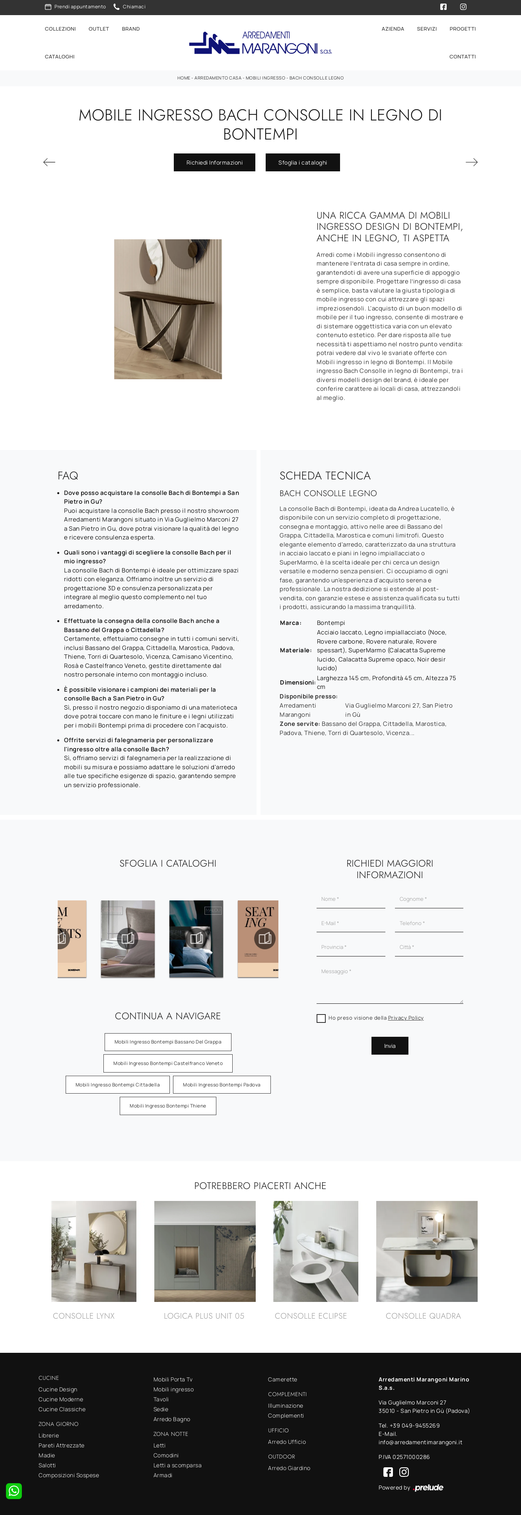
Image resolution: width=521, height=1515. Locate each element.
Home (184, 78)
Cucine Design (58, 1389)
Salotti (47, 1465)
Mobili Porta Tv (173, 1379)
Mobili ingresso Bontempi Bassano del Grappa (168, 1041)
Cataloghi (60, 56)
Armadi (163, 1475)
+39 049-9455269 (415, 1425)
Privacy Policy (406, 1017)
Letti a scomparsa (178, 1465)
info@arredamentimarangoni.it (421, 1442)
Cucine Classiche (62, 1409)
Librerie (49, 1435)
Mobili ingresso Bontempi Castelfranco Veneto (168, 1063)
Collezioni (60, 28)
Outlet (99, 28)
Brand (131, 28)
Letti (160, 1445)
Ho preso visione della (376, 1017)
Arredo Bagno (172, 1419)
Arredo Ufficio (287, 1441)
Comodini (166, 1455)
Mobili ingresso (266, 78)
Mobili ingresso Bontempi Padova (222, 1084)
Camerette (282, 1379)
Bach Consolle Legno (317, 78)
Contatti (462, 56)
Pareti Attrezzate (62, 1445)
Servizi (427, 28)
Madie (47, 1455)
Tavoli (161, 1399)
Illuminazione (285, 1405)
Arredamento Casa (217, 78)
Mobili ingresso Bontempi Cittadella (118, 1084)
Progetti (463, 28)
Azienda (393, 28)
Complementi (286, 1415)
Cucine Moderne (61, 1399)
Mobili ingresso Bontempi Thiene (168, 1105)
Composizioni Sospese (69, 1475)
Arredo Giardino (289, 1468)
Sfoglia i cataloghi (302, 162)
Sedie (161, 1409)
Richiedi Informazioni (215, 162)
